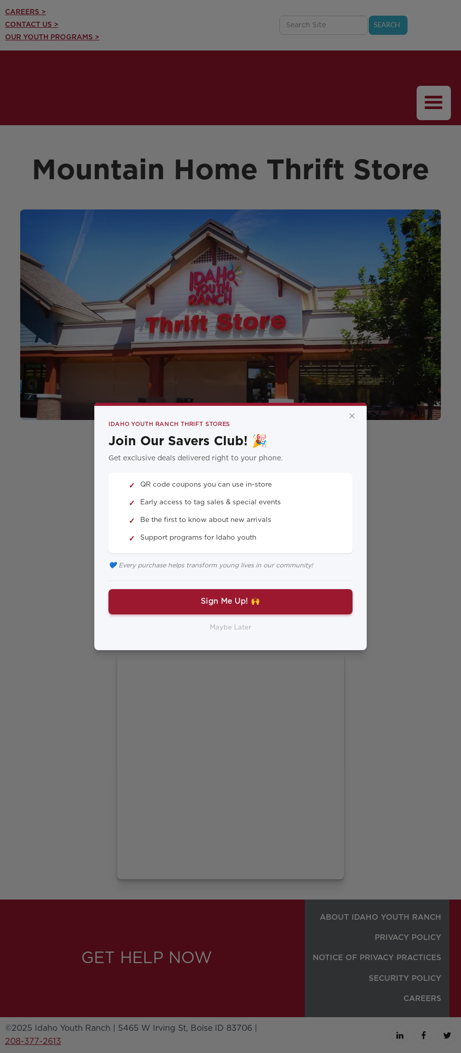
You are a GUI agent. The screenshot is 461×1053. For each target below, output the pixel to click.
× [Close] (352, 416)
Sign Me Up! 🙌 (230, 601)
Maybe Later (230, 627)
